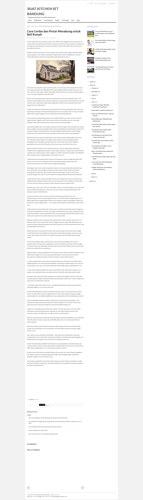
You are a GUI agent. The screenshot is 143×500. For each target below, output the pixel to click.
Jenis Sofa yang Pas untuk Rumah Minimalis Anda (43, 434)
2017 (91, 85)
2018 (91, 82)
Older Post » (82, 487)
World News (37, 20)
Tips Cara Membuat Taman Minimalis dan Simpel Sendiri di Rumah (47, 418)
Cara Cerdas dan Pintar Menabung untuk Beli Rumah (54, 32)
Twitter (104, 3)
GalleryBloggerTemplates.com (59, 496)
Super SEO (29, 496)
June (93, 102)
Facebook (113, 3)
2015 (91, 181)
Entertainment (48, 20)
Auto (72, 20)
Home (30, 20)
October (94, 88)
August (94, 95)
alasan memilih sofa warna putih (37, 430)
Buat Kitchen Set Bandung (42, 494)
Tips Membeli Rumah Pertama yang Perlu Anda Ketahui (45, 427)
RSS (98, 3)
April (93, 173)
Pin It (47, 405)
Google (91, 3)
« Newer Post (28, 487)
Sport (78, 20)
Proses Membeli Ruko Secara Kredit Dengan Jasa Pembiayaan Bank (105, 33)
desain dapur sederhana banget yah (102, 110)
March (93, 177)
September (95, 91)
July (93, 98)
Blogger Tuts (41, 496)
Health (57, 20)
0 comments (53, 37)
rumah (32, 26)
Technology (65, 20)
